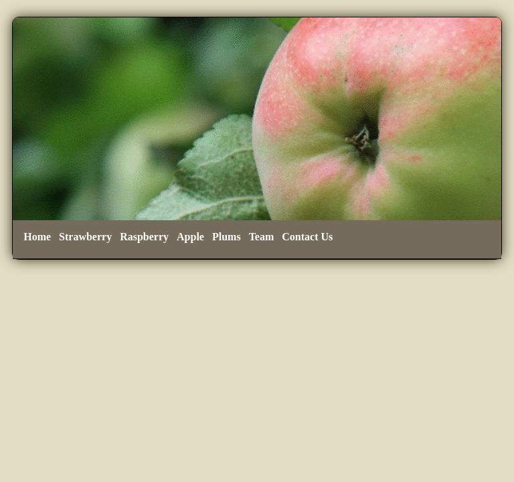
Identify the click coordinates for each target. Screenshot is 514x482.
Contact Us (307, 236)
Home (37, 236)
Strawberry (85, 236)
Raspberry (144, 236)
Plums (226, 236)
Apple (190, 236)
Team (261, 236)
